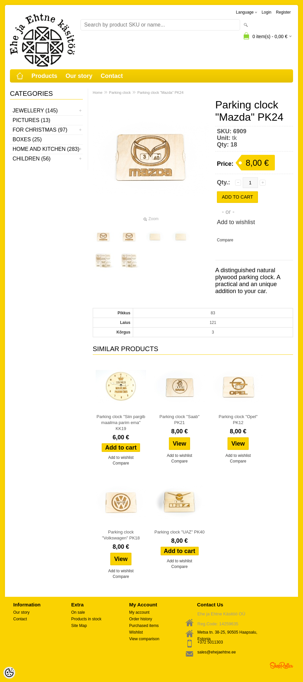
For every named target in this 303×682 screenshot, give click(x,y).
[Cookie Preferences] (9, 673)
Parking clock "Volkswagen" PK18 (121, 534)
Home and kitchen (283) (46, 149)
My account (139, 612)
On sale (78, 612)
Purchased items (144, 625)
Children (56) (32, 158)
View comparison (144, 639)
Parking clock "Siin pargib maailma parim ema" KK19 (121, 422)
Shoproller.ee (281, 665)
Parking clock (119, 92)
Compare (225, 240)
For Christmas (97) (40, 130)
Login (266, 12)
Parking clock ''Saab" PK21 (180, 419)
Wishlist (136, 632)
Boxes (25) (27, 139)
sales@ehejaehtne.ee (216, 652)
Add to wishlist (236, 222)
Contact (112, 76)
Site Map (79, 625)
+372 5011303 (210, 642)
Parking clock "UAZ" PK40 (179, 531)
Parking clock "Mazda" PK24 (160, 92)
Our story (79, 76)
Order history (140, 619)
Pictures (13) (31, 120)
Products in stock (86, 619)
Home (97, 92)
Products (44, 76)
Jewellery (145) (35, 110)
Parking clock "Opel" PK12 (238, 419)
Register (283, 12)
